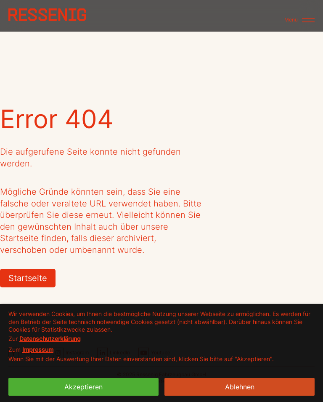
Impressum (37, 349)
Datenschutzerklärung (50, 338)
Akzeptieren (83, 387)
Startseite (27, 278)
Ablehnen (239, 387)
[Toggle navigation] (299, 16)
